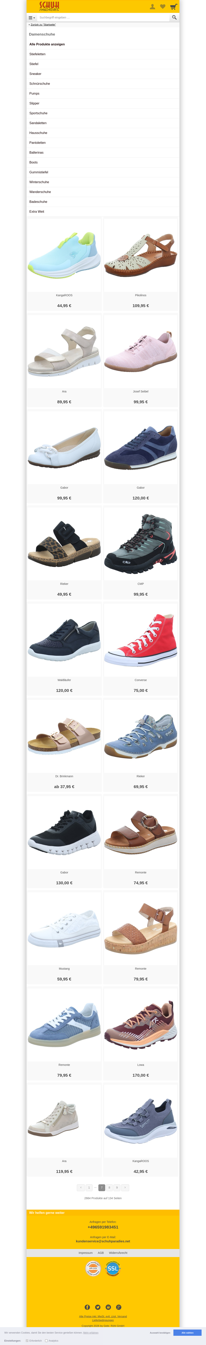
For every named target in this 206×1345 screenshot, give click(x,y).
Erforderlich (35, 1340)
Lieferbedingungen (103, 1320)
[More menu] (152, 6)
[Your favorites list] (162, 6)
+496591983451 (103, 1227)
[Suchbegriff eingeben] (103, 17)
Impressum (86, 1252)
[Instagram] (108, 1307)
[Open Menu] (32, 17)
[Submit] (174, 17)
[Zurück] (81, 1187)
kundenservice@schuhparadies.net (103, 1241)
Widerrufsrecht (118, 1252)
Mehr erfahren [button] (90, 1332)
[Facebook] (87, 1307)
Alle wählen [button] (188, 1333)
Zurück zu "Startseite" (43, 24)
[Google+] (118, 1307)
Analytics (53, 1340)
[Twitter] (98, 1307)
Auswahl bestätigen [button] (160, 1333)
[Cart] (173, 6)
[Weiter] (125, 1187)
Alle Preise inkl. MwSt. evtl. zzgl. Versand (103, 1316)
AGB (101, 1252)
